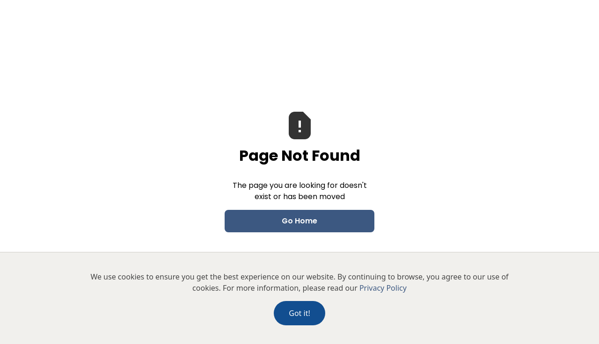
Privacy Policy (383, 288)
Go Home (299, 220)
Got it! (299, 313)
